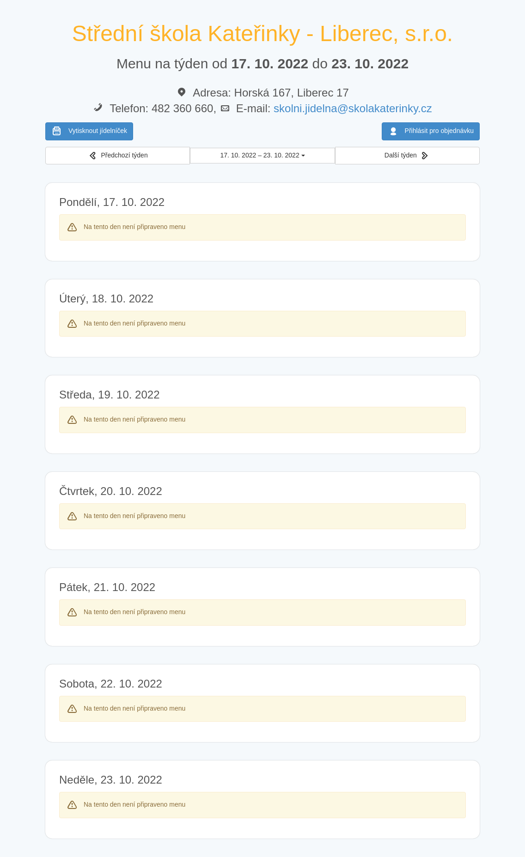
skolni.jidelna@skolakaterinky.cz (353, 108)
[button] (117, 156)
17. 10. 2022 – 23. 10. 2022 (262, 155)
